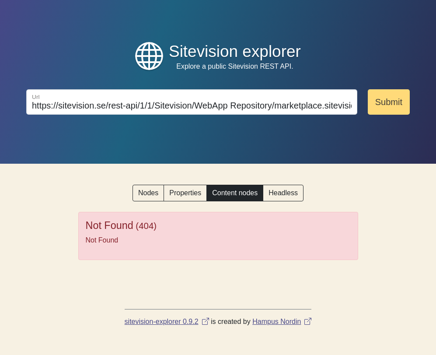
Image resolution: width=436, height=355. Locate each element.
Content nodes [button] (235, 193)
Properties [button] (185, 193)
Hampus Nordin (281, 321)
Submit (388, 102)
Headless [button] (283, 193)
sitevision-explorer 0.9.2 (167, 321)
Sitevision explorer (235, 51)
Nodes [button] (148, 193)
